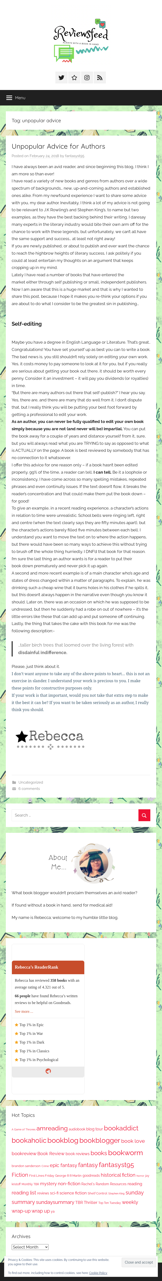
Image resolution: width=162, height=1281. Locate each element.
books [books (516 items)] (99, 1153)
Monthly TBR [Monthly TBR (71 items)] (30, 1184)
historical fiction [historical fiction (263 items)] (118, 1175)
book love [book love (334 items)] (133, 1141)
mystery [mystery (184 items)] (48, 1183)
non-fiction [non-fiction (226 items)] (69, 1183)
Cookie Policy (98, 1273)
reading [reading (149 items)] (135, 1183)
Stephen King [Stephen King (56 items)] (116, 1193)
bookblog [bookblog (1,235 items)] (62, 1140)
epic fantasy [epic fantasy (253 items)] (63, 1165)
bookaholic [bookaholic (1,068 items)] (29, 1140)
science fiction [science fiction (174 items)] (73, 1193)
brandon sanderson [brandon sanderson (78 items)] (26, 1166)
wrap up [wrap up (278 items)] (41, 1211)
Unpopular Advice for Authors (58, 146)
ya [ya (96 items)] (53, 1211)
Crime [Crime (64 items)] (45, 1166)
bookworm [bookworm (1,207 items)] (125, 1153)
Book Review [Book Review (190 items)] (51, 1153)
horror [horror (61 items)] (140, 1175)
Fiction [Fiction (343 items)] (20, 1175)
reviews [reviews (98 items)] (43, 1193)
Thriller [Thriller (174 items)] (90, 1202)
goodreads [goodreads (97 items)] (91, 1175)
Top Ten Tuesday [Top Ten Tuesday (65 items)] (109, 1203)
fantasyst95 (74, 156)
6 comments (29, 788)
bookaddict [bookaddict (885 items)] (121, 1128)
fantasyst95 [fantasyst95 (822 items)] (116, 1164)
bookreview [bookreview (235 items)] (24, 1153)
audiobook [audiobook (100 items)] (77, 1129)
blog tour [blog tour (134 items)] (94, 1129)
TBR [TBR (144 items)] (79, 1202)
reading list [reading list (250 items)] (24, 1193)
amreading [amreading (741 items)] (52, 1128)
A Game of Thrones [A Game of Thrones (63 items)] (23, 1129)
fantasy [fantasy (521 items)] (88, 1164)
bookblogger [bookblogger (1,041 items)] (99, 1140)
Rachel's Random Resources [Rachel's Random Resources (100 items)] (104, 1184)
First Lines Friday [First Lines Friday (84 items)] (41, 1175)
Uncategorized (30, 782)
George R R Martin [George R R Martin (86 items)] (68, 1175)
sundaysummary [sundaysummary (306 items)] (55, 1202)
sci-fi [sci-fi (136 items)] (54, 1193)
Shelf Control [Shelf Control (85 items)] (97, 1193)
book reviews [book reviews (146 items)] (78, 1153)
